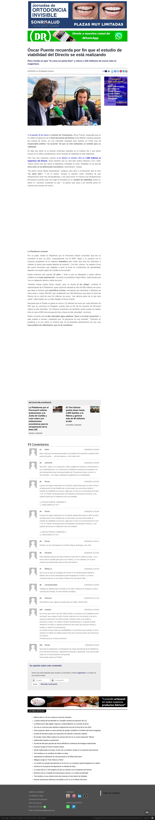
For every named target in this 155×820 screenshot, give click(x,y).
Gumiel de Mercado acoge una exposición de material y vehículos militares (60, 734)
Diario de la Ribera (111, 793)
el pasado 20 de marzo (39, 135)
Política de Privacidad (16, 818)
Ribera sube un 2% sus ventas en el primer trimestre (52, 717)
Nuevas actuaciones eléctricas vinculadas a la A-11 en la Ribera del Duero (60, 779)
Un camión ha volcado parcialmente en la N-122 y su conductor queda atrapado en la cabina (67, 763)
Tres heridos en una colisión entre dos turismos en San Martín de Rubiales (60, 776)
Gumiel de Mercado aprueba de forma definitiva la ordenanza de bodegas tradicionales (65, 743)
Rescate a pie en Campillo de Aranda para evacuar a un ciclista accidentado (61, 773)
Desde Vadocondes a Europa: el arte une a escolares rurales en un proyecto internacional (66, 750)
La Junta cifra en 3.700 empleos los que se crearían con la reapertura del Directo (63, 770)
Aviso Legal (5, 818)
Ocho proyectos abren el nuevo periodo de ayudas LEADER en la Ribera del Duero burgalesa (67, 730)
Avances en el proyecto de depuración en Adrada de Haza (54, 766)
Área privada (41, 818)
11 (104, 71)
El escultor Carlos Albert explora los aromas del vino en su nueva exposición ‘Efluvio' (64, 737)
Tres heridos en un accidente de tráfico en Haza (51, 753)
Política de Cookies (30, 818)
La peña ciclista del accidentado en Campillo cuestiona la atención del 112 (60, 721)
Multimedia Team (137, 818)
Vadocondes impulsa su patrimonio (46, 740)
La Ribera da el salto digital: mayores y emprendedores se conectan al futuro (61, 724)
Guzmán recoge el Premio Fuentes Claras (49, 747)
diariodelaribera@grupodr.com (44, 810)
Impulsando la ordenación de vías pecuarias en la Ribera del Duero (58, 757)
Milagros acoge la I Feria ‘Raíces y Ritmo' (49, 760)
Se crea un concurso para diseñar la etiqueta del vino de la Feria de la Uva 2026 (62, 727)
